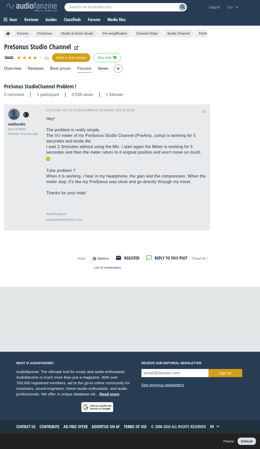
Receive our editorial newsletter (171, 363)
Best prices (60, 68)
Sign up (225, 373)
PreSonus (44, 33)
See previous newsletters (162, 385)
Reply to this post (171, 258)
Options (103, 258)
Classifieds (72, 19)
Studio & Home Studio (77, 33)
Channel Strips (147, 33)
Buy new (107, 58)
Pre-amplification (115, 33)
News (103, 68)
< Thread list (199, 258)
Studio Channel (178, 33)
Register (131, 258)
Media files (116, 19)
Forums (22, 33)
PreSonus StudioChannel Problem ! (40, 86)
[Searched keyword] (125, 7)
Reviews (31, 19)
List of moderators (107, 267)
